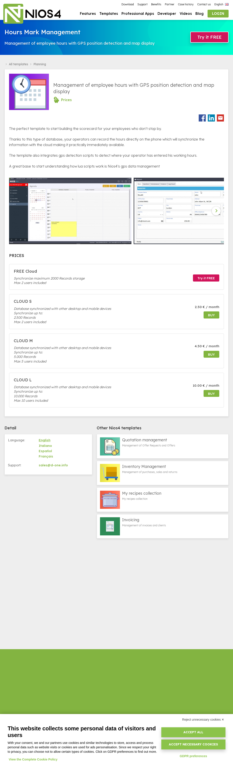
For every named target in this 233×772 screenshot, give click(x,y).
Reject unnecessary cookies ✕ (203, 719)
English (44, 441)
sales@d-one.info (53, 466)
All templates (18, 65)
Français (46, 457)
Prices (66, 100)
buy (211, 316)
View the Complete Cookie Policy (33, 759)
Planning (39, 65)
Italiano (45, 446)
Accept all (193, 732)
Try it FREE (209, 37)
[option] (71, 211)
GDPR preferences (193, 756)
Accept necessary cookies (193, 744)
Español (45, 452)
